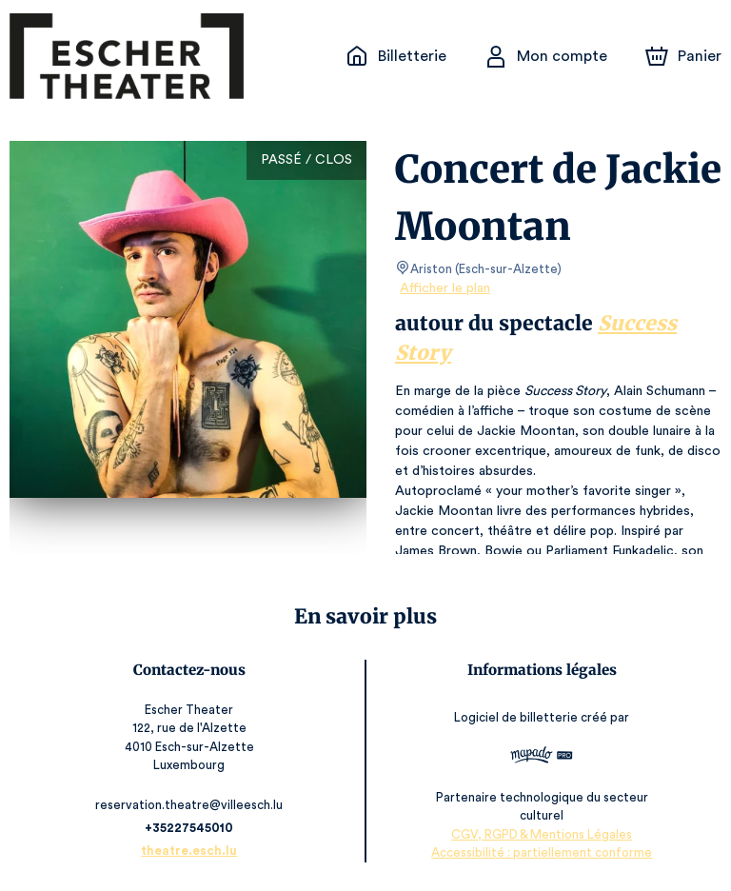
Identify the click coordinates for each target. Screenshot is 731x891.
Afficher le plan (443, 288)
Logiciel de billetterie (515, 717)
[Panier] (683, 56)
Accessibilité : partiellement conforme (539, 852)
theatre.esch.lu (192, 850)
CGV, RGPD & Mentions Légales (539, 834)
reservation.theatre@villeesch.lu (192, 805)
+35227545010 (191, 828)
